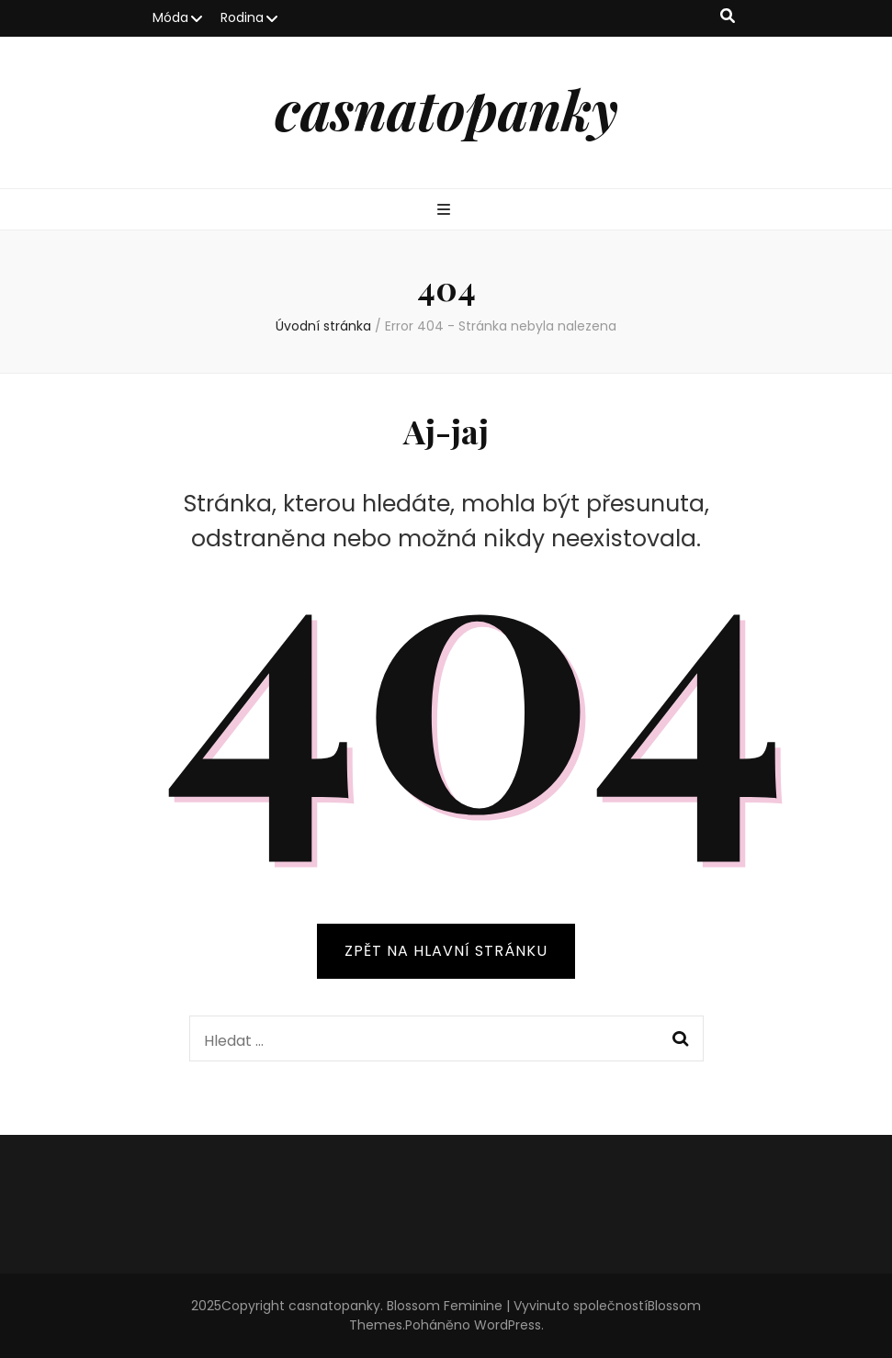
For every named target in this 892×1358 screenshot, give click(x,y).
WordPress (507, 1325)
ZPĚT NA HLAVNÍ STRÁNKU (446, 950)
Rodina (242, 17)
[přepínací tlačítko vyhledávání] (727, 17)
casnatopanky (446, 108)
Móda (170, 17)
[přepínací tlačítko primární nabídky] (446, 210)
